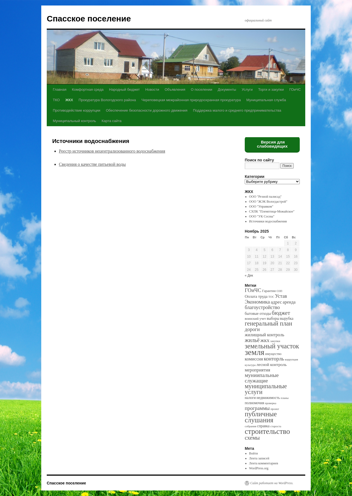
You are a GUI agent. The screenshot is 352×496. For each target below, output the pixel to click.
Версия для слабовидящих (272, 144)
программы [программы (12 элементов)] (257, 408)
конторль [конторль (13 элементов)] (274, 359)
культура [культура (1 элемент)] (250, 365)
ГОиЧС (295, 89)
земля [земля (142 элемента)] (254, 352)
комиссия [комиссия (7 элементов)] (254, 359)
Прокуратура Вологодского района (107, 100)
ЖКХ (69, 100)
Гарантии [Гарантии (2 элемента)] (269, 291)
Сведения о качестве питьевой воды (92, 164)
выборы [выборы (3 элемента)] (273, 318)
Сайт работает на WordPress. (271, 483)
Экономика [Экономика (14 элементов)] (257, 302)
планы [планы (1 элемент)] (285, 397)
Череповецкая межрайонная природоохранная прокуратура (191, 100)
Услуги (247, 89)
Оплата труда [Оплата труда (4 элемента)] (256, 296)
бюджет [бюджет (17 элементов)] (281, 313)
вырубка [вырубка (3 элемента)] (286, 318)
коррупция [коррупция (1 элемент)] (291, 359)
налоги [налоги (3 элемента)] (250, 398)
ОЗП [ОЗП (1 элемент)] (279, 291)
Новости (152, 89)
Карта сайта (111, 121)
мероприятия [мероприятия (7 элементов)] (257, 370)
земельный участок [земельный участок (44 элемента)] (272, 346)
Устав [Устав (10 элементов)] (281, 296)
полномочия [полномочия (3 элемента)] (254, 403)
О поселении (201, 89)
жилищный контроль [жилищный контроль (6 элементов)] (264, 334)
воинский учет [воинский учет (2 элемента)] (255, 319)
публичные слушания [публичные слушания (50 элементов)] (261, 417)
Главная (59, 89)
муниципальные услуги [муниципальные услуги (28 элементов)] (266, 389)
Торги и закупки (271, 89)
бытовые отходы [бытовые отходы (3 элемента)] (258, 314)
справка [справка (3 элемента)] (263, 426)
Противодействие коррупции (76, 110)
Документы (227, 89)
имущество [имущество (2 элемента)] (273, 354)
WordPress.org (258, 468)
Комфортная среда (87, 89)
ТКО (56, 100)
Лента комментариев (263, 463)
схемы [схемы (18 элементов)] (252, 438)
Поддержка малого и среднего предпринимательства (237, 110)
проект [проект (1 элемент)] (275, 408)
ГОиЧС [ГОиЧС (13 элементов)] (253, 290)
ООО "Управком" (261, 206)
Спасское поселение (89, 18)
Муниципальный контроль (74, 121)
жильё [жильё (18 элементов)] (252, 340)
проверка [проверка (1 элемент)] (270, 403)
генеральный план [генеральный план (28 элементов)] (268, 323)
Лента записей (259, 458)
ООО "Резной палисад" (265, 197)
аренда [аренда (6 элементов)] (289, 302)
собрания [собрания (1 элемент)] (250, 426)
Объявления (175, 89)
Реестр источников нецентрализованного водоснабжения (112, 151)
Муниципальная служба (266, 100)
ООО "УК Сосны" (261, 216)
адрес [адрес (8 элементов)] (276, 302)
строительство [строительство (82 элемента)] (267, 431)
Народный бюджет (124, 89)
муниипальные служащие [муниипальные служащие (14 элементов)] (262, 378)
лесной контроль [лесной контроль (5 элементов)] (272, 364)
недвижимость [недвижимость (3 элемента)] (268, 398)
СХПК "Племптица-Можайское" (272, 211)
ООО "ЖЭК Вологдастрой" (268, 201)
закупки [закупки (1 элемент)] (275, 341)
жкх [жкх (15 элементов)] (265, 340)
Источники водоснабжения (268, 221)
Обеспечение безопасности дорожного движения (147, 110)
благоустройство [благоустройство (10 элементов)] (262, 307)
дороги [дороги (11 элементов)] (252, 329)
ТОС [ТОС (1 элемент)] (271, 296)
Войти (253, 453)
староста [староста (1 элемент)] (275, 426)
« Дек (249, 275)
